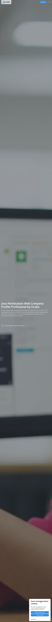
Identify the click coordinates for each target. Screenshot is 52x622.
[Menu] (49, 2)
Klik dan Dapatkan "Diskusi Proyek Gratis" (13, 325)
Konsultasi (43, 2)
